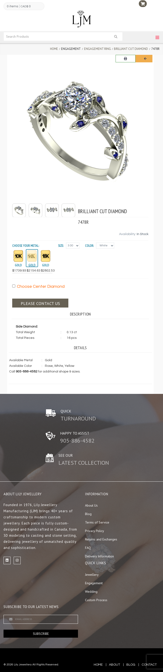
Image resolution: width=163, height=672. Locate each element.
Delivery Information (99, 556)
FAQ (88, 548)
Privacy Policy (94, 531)
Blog (88, 514)
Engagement (94, 583)
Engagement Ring (97, 49)
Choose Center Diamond (38, 286)
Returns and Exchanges (101, 539)
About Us (91, 505)
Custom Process (96, 600)
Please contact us (40, 303)
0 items (12, 6)
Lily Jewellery (23, 664)
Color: (89, 246)
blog (130, 664)
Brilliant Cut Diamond (131, 49)
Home (54, 49)
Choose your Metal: (25, 246)
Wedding (91, 591)
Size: (61, 246)
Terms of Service (97, 522)
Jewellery (92, 574)
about (114, 664)
